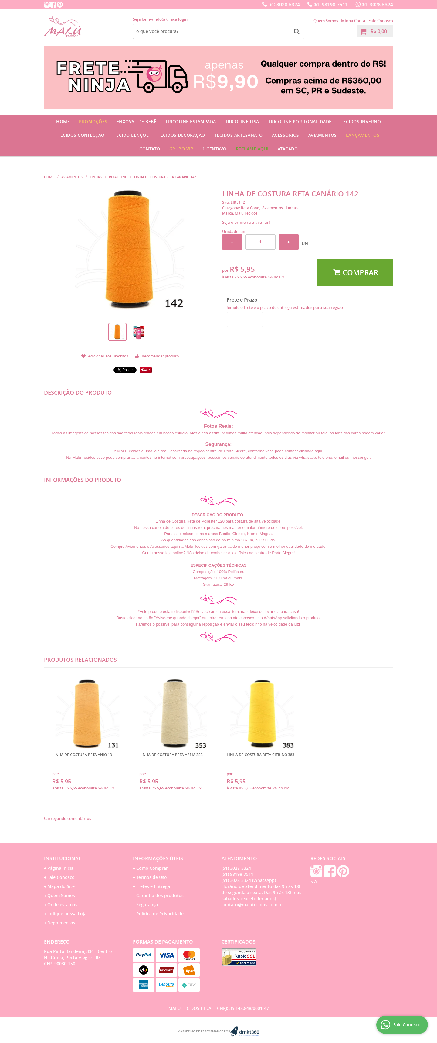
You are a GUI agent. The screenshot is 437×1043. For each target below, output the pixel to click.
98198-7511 (331, 4)
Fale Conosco (380, 20)
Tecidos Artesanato (238, 135)
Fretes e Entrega (153, 886)
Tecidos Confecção (81, 135)
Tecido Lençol (131, 135)
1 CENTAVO (214, 149)
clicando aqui (310, 451)
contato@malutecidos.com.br (252, 904)
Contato (149, 149)
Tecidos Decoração (181, 135)
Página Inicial (61, 868)
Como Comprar (152, 868)
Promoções (93, 121)
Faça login (178, 19)
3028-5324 (284, 4)
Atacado (288, 149)
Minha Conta (353, 20)
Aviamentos (322, 135)
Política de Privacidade (160, 914)
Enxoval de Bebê (137, 121)
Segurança (147, 904)
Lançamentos (363, 135)
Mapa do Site (61, 886)
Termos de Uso (151, 877)
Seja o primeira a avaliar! (246, 222)
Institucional (62, 858)
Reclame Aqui (252, 149)
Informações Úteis (158, 858)
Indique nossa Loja (66, 914)
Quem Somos (325, 20)
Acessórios (285, 135)
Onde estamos (62, 904)
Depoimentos (61, 923)
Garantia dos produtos (160, 895)
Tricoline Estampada (190, 121)
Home (63, 121)
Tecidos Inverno (361, 121)
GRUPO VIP (181, 149)
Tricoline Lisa (242, 121)
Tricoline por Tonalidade (300, 121)
